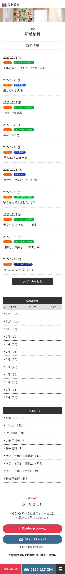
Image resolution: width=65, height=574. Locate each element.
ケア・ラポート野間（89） (23, 470)
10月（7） (12, 329)
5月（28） (12, 367)
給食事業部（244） (18, 478)
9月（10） (12, 336)
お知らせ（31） (16, 417)
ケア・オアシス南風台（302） (25, 463)
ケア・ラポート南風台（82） (24, 455)
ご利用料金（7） (16, 440)
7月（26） (12, 351)
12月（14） (13, 313)
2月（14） (12, 389)
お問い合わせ (10, 569)
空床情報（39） (16, 433)
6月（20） (12, 359)
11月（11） (13, 321)
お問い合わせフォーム (32, 528)
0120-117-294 (35, 539)
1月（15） (12, 397)
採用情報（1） (15, 448)
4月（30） (12, 374)
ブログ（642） (15, 425)
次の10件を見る (32, 281)
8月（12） (12, 344)
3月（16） (12, 382)
